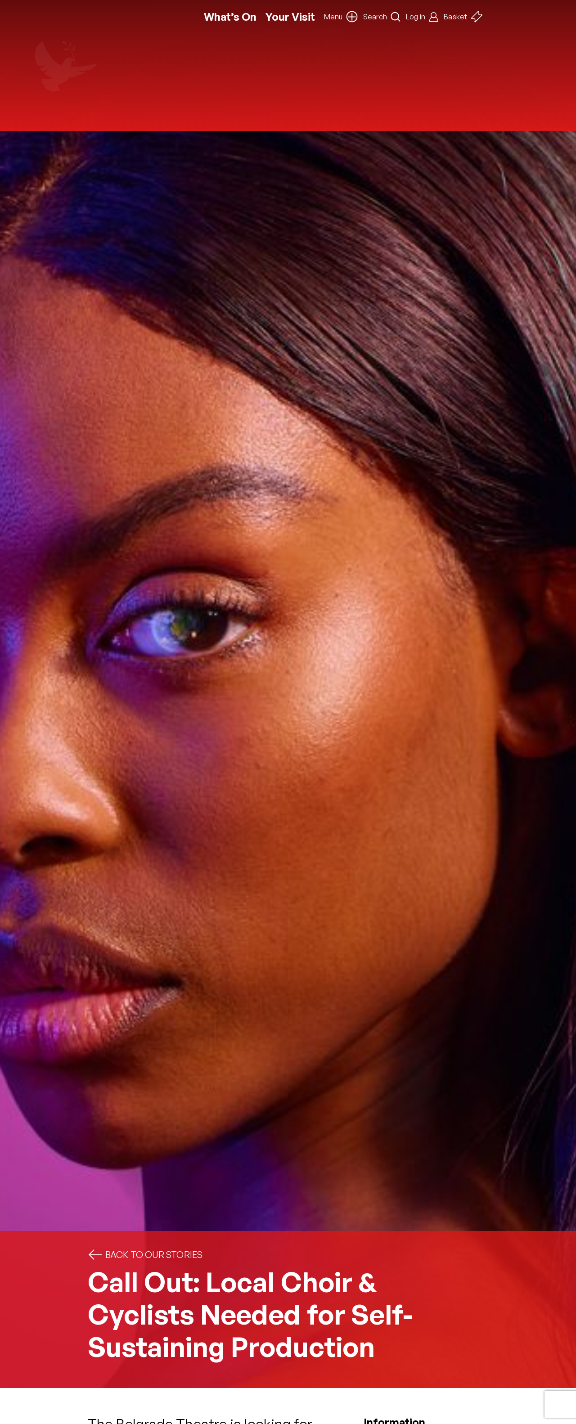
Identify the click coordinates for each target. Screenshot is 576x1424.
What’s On (230, 16)
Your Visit (290, 16)
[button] (341, 16)
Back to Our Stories (145, 1254)
